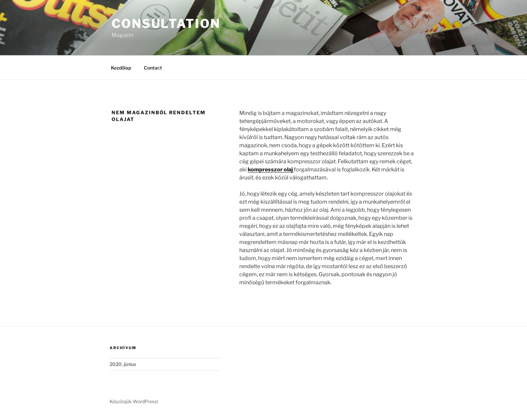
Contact (153, 68)
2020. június (123, 364)
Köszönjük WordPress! (134, 401)
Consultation (166, 23)
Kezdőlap (121, 68)
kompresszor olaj (271, 169)
